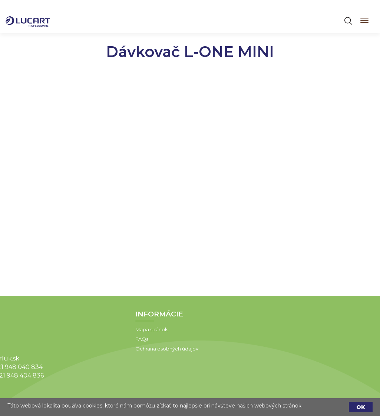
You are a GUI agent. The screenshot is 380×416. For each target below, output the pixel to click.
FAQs (121, 339)
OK (360, 407)
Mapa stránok (131, 329)
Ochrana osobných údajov (146, 349)
